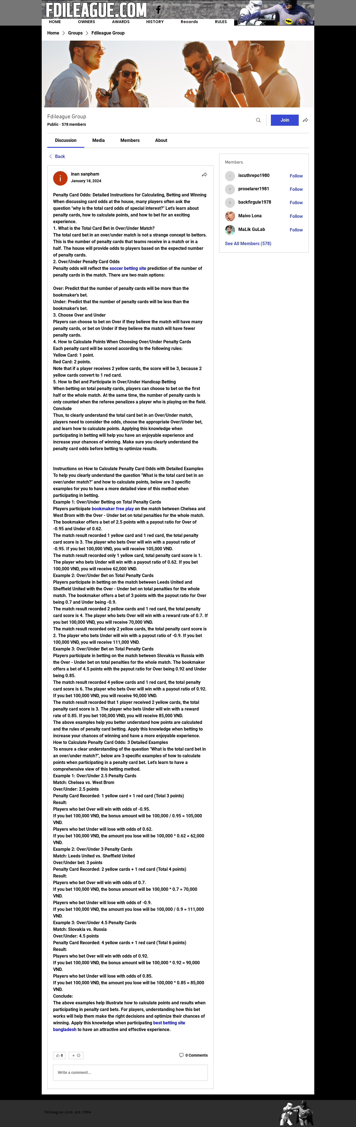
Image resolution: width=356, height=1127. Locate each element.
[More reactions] (76, 1055)
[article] (130, 627)
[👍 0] (59, 1055)
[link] (65, 140)
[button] (190, 22)
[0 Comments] (193, 1055)
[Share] (204, 174)
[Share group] (305, 120)
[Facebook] (158, 9)
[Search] (258, 120)
